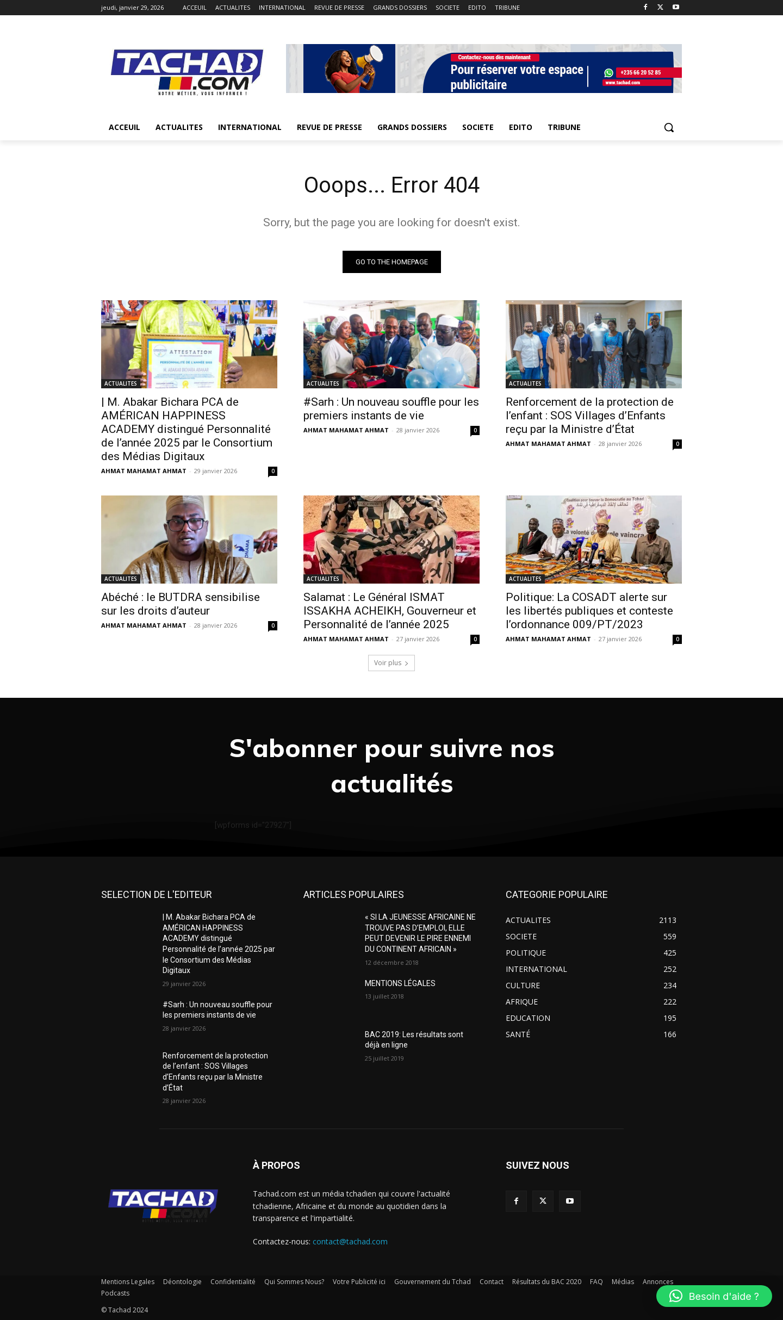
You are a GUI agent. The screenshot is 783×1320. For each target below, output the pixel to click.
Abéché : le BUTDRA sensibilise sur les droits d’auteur (180, 604)
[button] (669, 127)
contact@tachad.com (350, 1241)
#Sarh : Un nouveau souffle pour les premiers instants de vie (391, 408)
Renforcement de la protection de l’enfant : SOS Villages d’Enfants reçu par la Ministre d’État (590, 415)
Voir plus (391, 662)
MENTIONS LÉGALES (400, 983)
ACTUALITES (120, 383)
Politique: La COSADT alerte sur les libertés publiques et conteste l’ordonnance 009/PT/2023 (589, 611)
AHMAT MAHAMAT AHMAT (144, 471)
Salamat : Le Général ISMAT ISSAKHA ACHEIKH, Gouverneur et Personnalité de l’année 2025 (389, 611)
